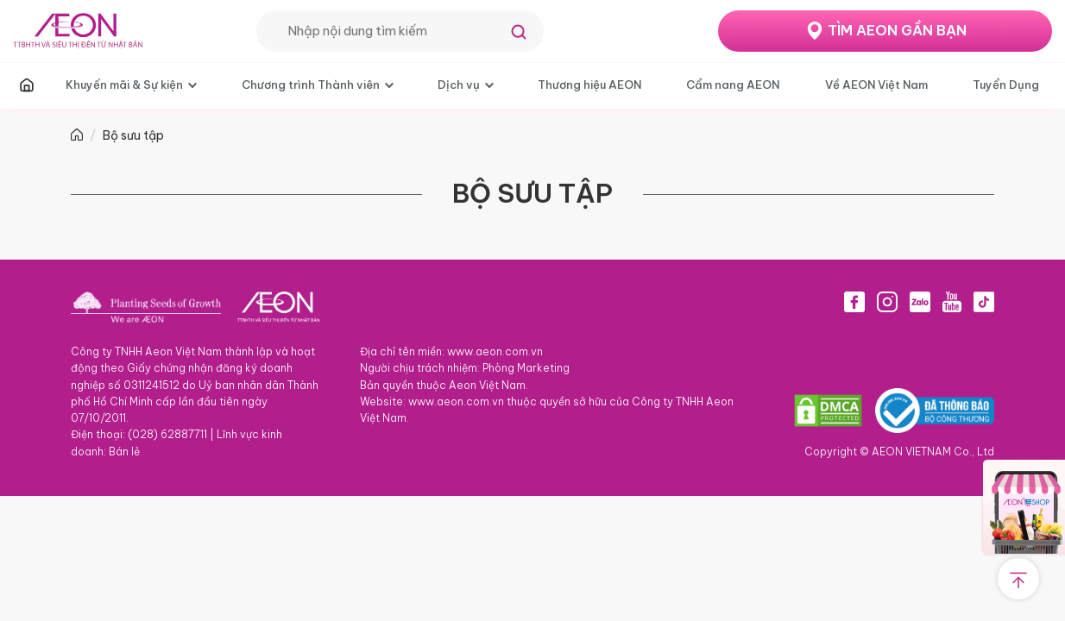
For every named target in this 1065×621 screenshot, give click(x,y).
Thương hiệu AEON (589, 84)
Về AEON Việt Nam (876, 84)
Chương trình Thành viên (311, 84)
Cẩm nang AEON (732, 84)
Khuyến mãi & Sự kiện (124, 84)
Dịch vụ (459, 84)
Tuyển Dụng (1006, 84)
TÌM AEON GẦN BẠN (897, 30)
